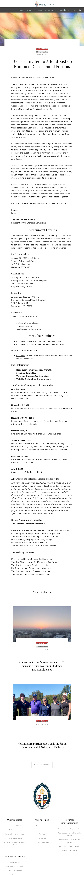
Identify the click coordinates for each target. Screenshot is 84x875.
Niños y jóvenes (42, 826)
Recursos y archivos (27, 10)
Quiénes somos (14, 819)
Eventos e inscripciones (48, 10)
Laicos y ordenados (15, 871)
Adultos (42, 830)
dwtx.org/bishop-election (28, 323)
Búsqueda (80, 10)
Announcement (42, 647)
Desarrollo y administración (69, 846)
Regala (63, 10)
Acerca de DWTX (15, 826)
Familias (42, 834)
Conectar (72, 10)
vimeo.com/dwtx (24, 326)
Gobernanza (14, 862)
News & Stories (42, 49)
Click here (20, 341)
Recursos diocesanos (14, 856)
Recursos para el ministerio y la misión (69, 834)
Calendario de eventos (69, 850)
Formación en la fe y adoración (69, 829)
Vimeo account (27, 106)
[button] (16, 3)
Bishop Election (42, 52)
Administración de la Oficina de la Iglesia (69, 841)
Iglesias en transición (14, 838)
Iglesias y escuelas (14, 830)
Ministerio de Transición (14, 866)
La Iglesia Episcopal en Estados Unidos (15, 843)
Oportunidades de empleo (14, 834)
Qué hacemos (42, 819)
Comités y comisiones (42, 842)
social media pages (47, 106)
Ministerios (42, 838)
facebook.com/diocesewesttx (30, 329)
